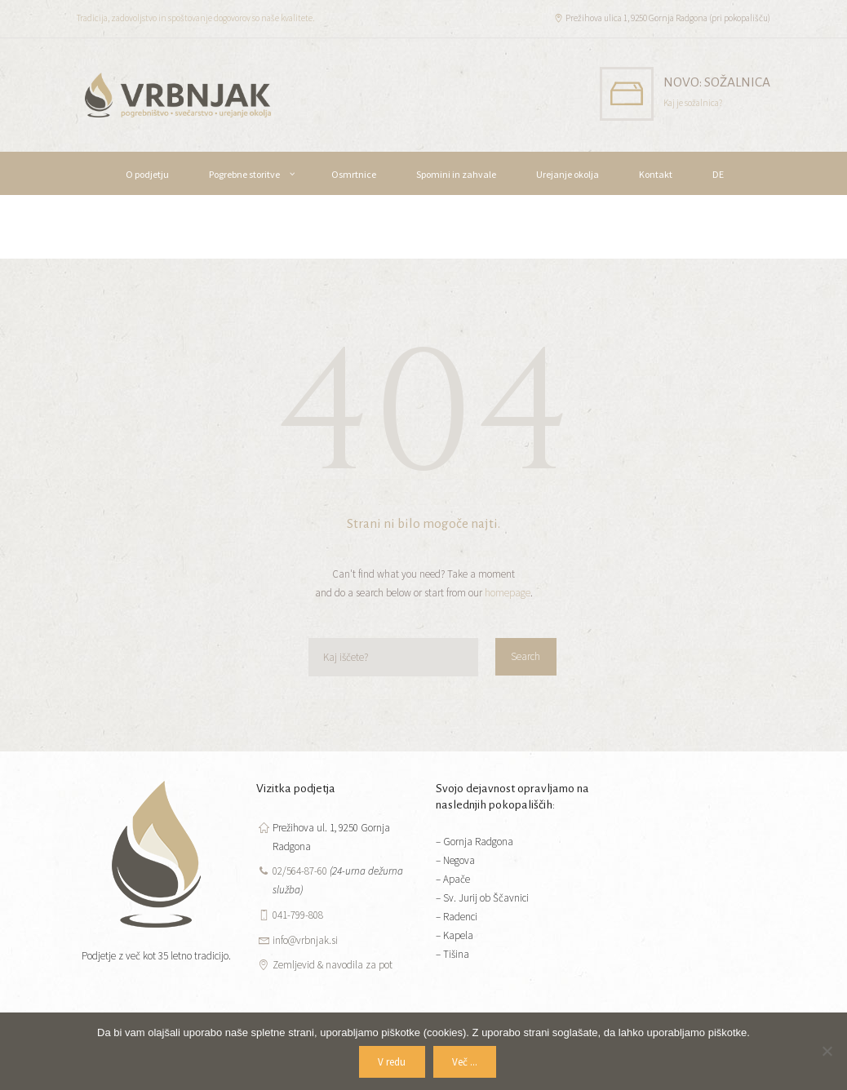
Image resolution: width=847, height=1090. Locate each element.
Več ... (464, 1062)
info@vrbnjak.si (305, 940)
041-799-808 (298, 915)
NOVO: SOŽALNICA (716, 82)
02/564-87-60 (300, 871)
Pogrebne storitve (244, 174)
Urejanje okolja (567, 174)
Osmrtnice (353, 174)
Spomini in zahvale (456, 174)
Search (525, 656)
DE (718, 174)
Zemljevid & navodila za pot (332, 965)
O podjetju (147, 174)
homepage (507, 593)
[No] (826, 1051)
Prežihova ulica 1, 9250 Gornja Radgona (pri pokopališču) (667, 18)
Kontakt (655, 174)
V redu (392, 1062)
